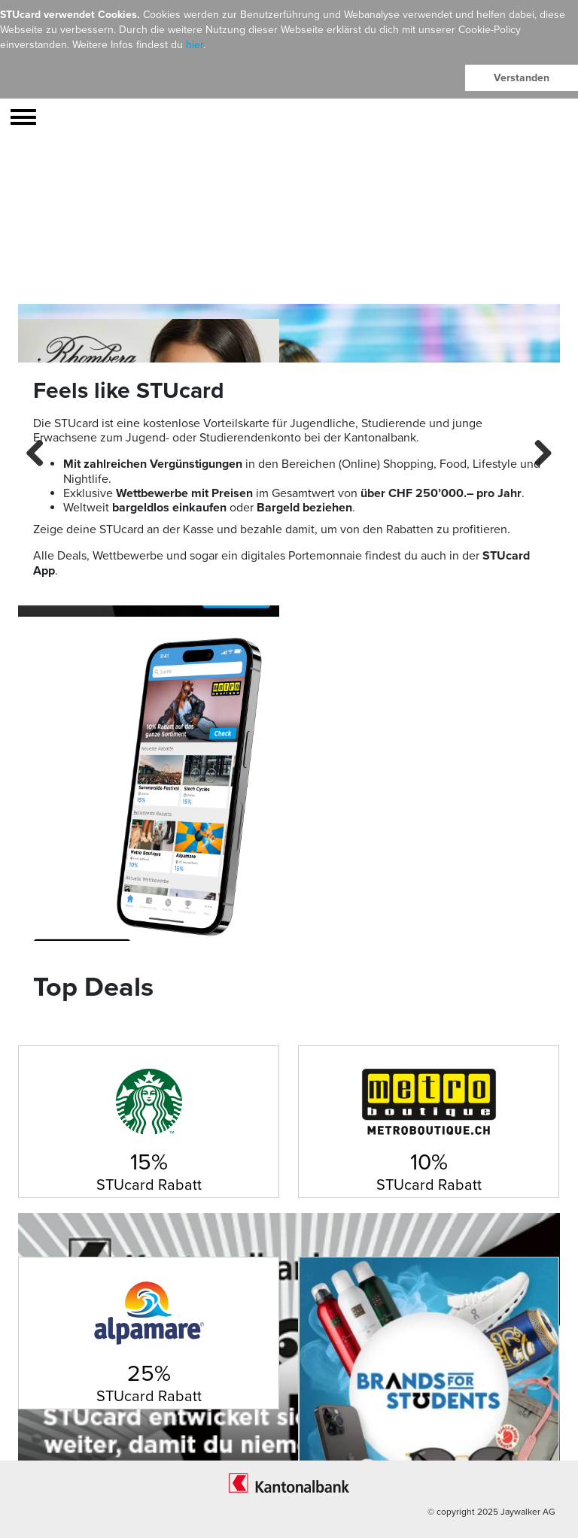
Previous (41, 451)
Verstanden (521, 77)
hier (194, 44)
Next (537, 451)
